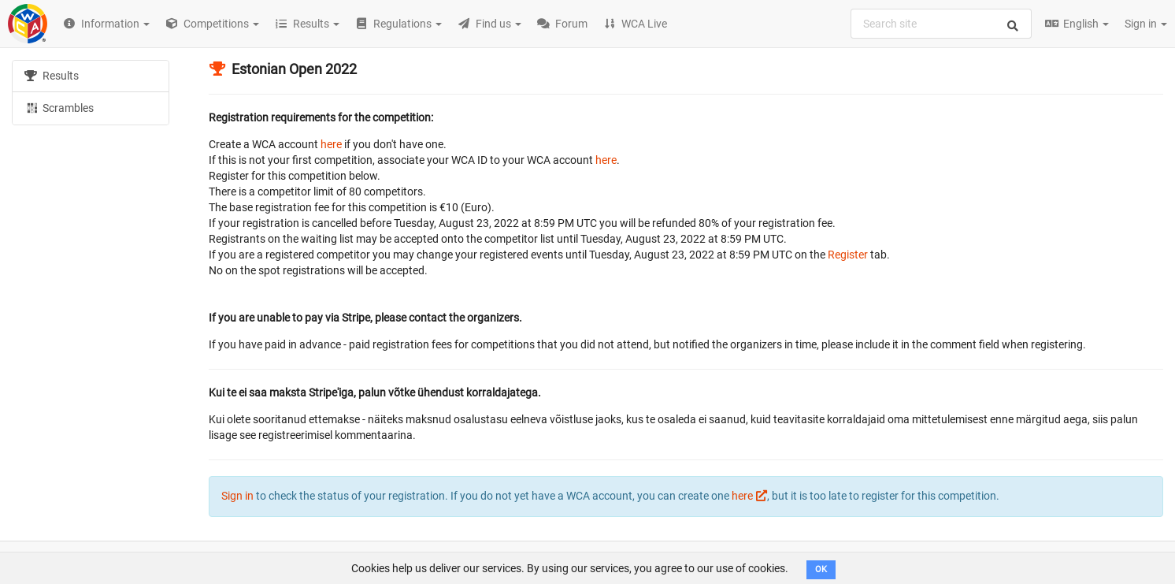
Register (848, 254)
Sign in (1146, 23)
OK (821, 569)
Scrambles (59, 107)
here (331, 144)
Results (51, 75)
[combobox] (941, 24)
